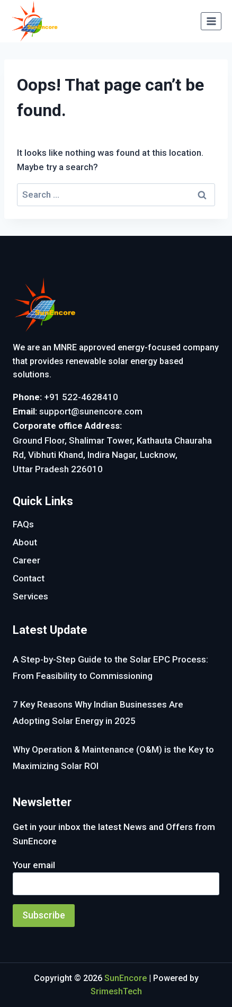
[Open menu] (211, 21)
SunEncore (125, 978)
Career (26, 560)
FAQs (23, 524)
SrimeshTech (116, 991)
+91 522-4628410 (81, 397)
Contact (28, 578)
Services (30, 596)
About (25, 542)
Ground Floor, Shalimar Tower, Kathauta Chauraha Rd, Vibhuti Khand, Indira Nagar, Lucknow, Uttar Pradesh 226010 (112, 454)
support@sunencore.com (90, 411)
